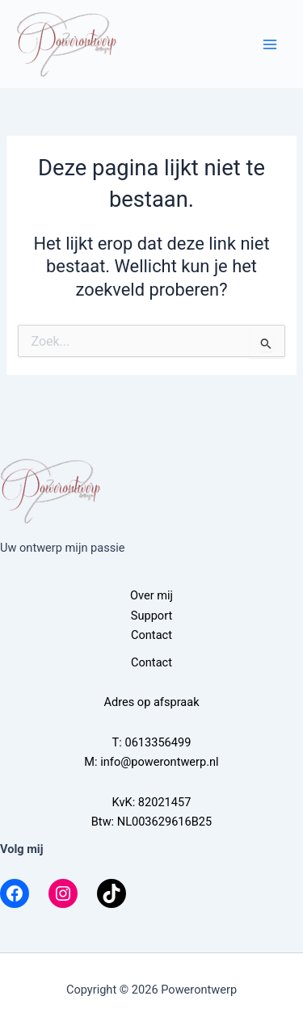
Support (151, 615)
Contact (151, 635)
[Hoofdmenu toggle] (270, 44)
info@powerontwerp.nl (159, 761)
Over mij (151, 595)
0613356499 (157, 742)
